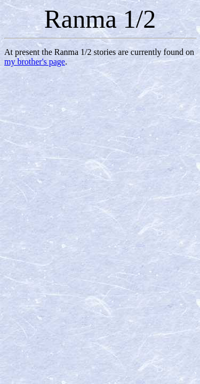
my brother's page (34, 61)
